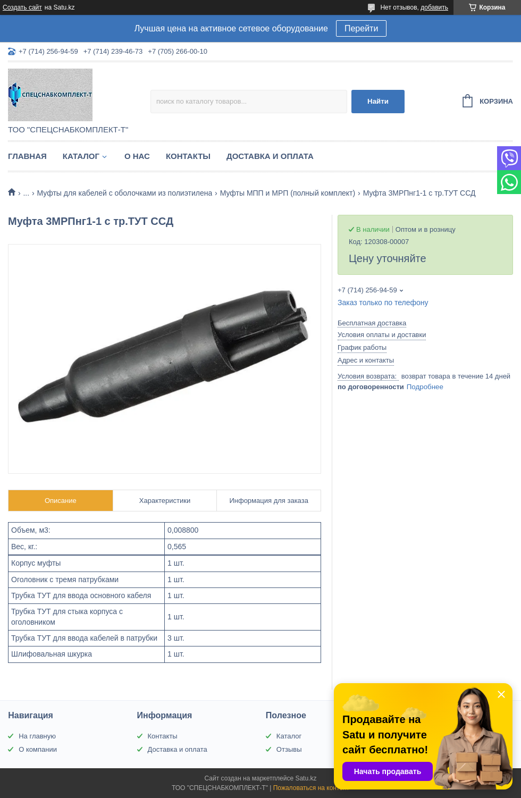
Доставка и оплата (270, 156)
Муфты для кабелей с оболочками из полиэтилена (125, 193)
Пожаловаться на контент (311, 788)
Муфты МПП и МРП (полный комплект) (288, 193)
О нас (137, 156)
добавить (434, 7)
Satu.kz (305, 778)
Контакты (188, 156)
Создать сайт (22, 7)
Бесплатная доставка (372, 323)
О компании (38, 749)
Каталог (81, 156)
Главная (27, 156)
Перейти (361, 28)
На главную (37, 736)
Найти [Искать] (378, 101)
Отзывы (289, 749)
